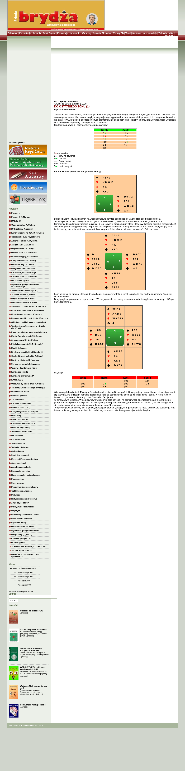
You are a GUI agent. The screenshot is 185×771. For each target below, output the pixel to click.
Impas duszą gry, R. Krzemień (24, 257)
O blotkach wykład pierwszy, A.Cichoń (28, 322)
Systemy (169, 35)
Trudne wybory (18, 443)
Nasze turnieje (150, 33)
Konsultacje (25, 33)
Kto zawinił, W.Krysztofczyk (23, 272)
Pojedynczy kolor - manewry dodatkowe (29, 332)
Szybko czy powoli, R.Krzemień (25, 364)
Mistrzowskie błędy (20, 392)
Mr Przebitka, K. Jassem (22, 229)
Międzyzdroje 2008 (26, 577)
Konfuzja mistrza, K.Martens (24, 276)
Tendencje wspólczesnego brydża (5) (28, 388)
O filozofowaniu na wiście (23, 527)
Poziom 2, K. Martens (21, 217)
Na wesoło (75, 33)
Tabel (128, 33)
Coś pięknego (17, 451)
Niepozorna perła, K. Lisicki (23, 298)
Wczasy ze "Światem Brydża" (23, 568)
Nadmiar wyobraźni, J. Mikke (24, 302)
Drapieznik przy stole (20, 471)
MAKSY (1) (16, 221)
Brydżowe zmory (18, 523)
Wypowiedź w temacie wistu (24, 368)
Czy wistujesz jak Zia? (21, 538)
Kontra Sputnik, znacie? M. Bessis (26, 336)
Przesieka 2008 (24, 585)
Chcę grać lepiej (18, 463)
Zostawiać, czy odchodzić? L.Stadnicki (28, 306)
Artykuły (37, 33)
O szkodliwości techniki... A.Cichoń (27, 356)
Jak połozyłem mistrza (21, 550)
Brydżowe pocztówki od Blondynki (27, 352)
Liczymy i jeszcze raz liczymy (24, 412)
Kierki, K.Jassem (19, 348)
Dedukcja (15, 495)
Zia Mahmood (17, 400)
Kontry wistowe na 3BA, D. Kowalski (27, 233)
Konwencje (62, 33)
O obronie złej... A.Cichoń (22, 265)
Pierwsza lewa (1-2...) (20, 408)
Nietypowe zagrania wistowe (24, 499)
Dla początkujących (20, 280)
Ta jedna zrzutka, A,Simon (23, 294)
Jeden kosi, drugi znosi (21, 431)
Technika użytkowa (20, 447)
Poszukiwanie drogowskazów (24, 487)
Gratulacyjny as (18, 542)
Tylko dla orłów (166, 33)
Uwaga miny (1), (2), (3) (21, 534)
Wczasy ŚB (118, 33)
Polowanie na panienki (21, 519)
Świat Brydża (48, 33)
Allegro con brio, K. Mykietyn (24, 241)
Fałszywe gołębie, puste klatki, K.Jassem (29, 318)
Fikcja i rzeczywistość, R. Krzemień (27, 344)
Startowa (136, 33)
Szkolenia (12, 33)
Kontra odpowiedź (19, 372)
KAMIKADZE (17, 380)
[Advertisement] (29, 90)
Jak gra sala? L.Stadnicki (22, 245)
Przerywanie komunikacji (22, 507)
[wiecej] (24, 613)
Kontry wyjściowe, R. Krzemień (25, 360)
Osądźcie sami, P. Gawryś (23, 249)
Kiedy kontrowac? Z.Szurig (23, 261)
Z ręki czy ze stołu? (20, 503)
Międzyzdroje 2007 (26, 572)
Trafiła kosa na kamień (21, 491)
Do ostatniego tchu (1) (21, 427)
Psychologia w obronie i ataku (25, 515)
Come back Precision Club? (23, 423)
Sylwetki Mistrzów (102, 33)
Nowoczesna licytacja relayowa (25, 475)
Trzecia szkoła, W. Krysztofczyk (25, 237)
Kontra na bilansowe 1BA (22, 376)
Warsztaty (86, 33)
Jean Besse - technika (21, 467)
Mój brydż (15, 511)
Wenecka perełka (19, 396)
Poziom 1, (15, 213)
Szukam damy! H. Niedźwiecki (25, 340)
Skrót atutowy (17, 483)
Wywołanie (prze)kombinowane (25, 531)
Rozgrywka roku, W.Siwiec (23, 269)
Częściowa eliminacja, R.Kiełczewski (27, 310)
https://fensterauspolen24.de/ (21, 591)
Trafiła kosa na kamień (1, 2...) (24, 290)
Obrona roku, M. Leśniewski (24, 253)
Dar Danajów (17, 435)
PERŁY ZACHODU (19, 419)
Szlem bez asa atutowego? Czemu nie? (29, 546)
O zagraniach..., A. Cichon (23, 225)
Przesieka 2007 (24, 581)
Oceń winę (16, 415)
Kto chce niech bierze (21, 404)
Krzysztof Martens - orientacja (24, 459)
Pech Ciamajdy (18, 439)
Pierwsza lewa (17, 479)
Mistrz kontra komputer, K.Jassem (26, 314)
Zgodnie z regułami (20, 455)
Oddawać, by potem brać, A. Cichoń (27, 384)
